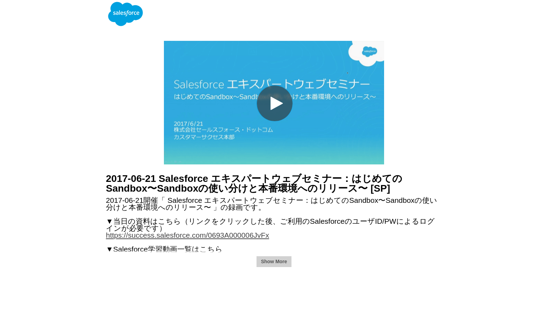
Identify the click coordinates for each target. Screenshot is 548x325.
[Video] (274, 102)
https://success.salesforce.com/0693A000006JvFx (187, 235)
